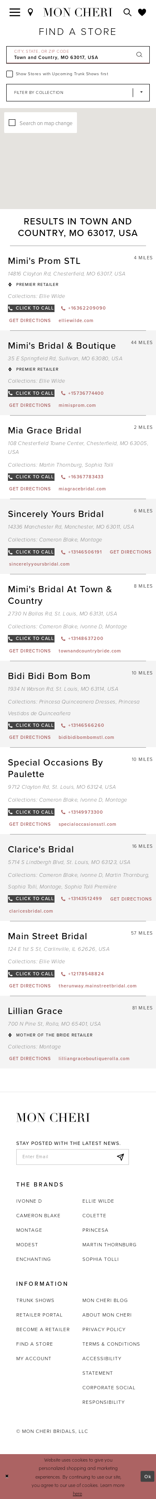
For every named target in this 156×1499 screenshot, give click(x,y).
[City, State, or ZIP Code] (78, 55)
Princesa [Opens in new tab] (95, 1230)
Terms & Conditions (111, 1344)
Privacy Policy (104, 1329)
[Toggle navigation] (15, 12)
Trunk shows (35, 1300)
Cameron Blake (38, 1215)
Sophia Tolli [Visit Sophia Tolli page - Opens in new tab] (99, 465)
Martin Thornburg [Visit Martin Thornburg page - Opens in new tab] (60, 465)
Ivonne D (29, 1201)
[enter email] (73, 1156)
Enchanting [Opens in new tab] (33, 1259)
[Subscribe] (120, 1156)
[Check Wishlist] (142, 12)
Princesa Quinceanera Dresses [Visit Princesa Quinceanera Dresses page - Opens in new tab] (77, 702)
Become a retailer (43, 1329)
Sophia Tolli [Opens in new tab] (100, 1259)
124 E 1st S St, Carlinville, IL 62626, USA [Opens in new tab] (58, 949)
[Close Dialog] (7, 1476)
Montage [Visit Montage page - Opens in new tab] (91, 540)
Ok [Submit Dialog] (147, 1476)
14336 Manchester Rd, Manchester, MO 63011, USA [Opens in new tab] (71, 527)
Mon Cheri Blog (105, 1300)
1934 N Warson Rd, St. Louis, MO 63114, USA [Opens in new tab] (63, 689)
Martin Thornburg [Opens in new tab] (109, 1244)
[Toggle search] (128, 12)
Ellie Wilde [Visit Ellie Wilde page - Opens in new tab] (52, 296)
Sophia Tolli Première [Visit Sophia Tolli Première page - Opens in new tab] (90, 887)
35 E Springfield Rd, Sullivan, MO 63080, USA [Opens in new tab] (65, 358)
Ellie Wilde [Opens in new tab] (98, 1201)
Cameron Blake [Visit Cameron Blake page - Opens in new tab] (58, 540)
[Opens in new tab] (30, 320)
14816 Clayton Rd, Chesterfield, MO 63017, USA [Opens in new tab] (67, 274)
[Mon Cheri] (53, 1116)
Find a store (34, 1344)
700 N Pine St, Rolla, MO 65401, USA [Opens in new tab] (54, 1024)
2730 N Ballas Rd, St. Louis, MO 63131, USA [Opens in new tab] (62, 614)
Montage (29, 1230)
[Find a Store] (31, 12)
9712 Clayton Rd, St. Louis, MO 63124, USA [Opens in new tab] (62, 787)
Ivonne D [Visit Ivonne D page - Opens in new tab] (91, 626)
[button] (92, 150)
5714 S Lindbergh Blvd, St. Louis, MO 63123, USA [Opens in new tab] (69, 862)
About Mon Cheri (107, 1315)
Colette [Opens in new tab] (94, 1215)
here (77, 1493)
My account (34, 1358)
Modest (27, 1244)
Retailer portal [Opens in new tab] (39, 1315)
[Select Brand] (78, 92)
